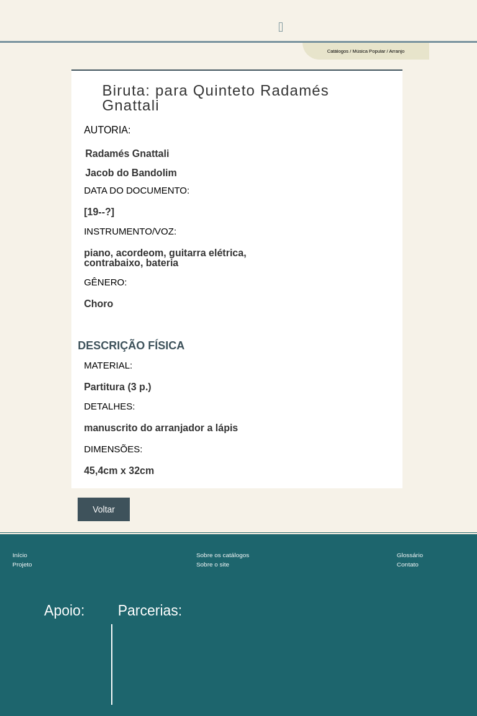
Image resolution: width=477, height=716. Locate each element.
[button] (281, 27)
